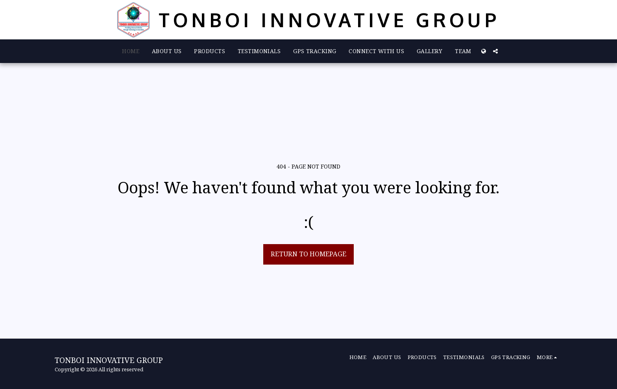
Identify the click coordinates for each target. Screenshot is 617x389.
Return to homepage (308, 253)
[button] (495, 51)
